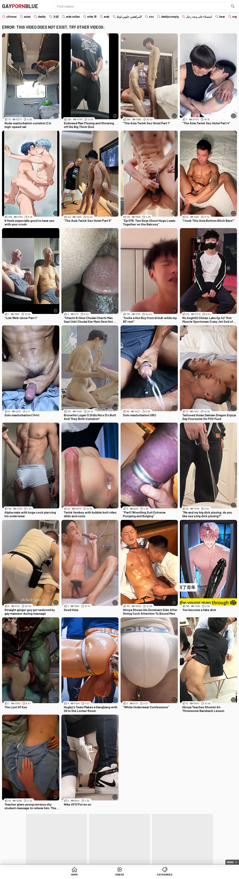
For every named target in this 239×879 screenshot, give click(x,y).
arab (106, 16)
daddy (42, 16)
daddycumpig (170, 16)
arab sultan (73, 16)
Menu (230, 862)
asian (27, 16)
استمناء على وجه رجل (199, 16)
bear (222, 16)
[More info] (55, 115)
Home (88, 875)
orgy (235, 16)
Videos (119, 875)
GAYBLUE (21, 6)
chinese (11, 16)
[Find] (232, 6)
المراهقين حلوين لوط (129, 16)
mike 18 (92, 16)
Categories (150, 875)
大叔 (56, 16)
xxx (151, 16)
